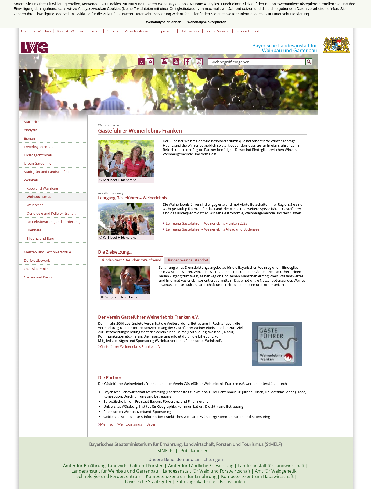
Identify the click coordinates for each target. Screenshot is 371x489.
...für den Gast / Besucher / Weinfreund (130, 260)
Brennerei (34, 230)
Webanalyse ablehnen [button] (163, 22)
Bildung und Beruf (41, 238)
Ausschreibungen (138, 31)
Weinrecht (35, 205)
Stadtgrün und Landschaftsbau (49, 171)
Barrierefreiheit (247, 31)
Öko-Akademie (36, 268)
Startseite (31, 121)
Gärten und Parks (38, 277)
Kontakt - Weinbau (70, 31)
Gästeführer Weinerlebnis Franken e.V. (133, 346)
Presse (95, 31)
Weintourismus (39, 196)
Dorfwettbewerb (37, 260)
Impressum (165, 31)
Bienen (29, 138)
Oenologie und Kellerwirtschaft (51, 213)
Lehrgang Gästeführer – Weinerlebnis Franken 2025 (206, 223)
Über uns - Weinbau (36, 31)
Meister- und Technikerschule (47, 252)
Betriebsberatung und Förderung (53, 221)
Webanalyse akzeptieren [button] (206, 22)
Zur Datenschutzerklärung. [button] (288, 14)
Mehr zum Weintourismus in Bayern (129, 424)
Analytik (30, 129)
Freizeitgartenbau (38, 155)
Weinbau (31, 180)
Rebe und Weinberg (42, 188)
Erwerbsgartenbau (38, 146)
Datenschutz (190, 31)
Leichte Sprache (217, 31)
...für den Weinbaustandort (186, 260)
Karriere (113, 31)
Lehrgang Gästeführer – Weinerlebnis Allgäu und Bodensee (212, 229)
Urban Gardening (37, 163)
